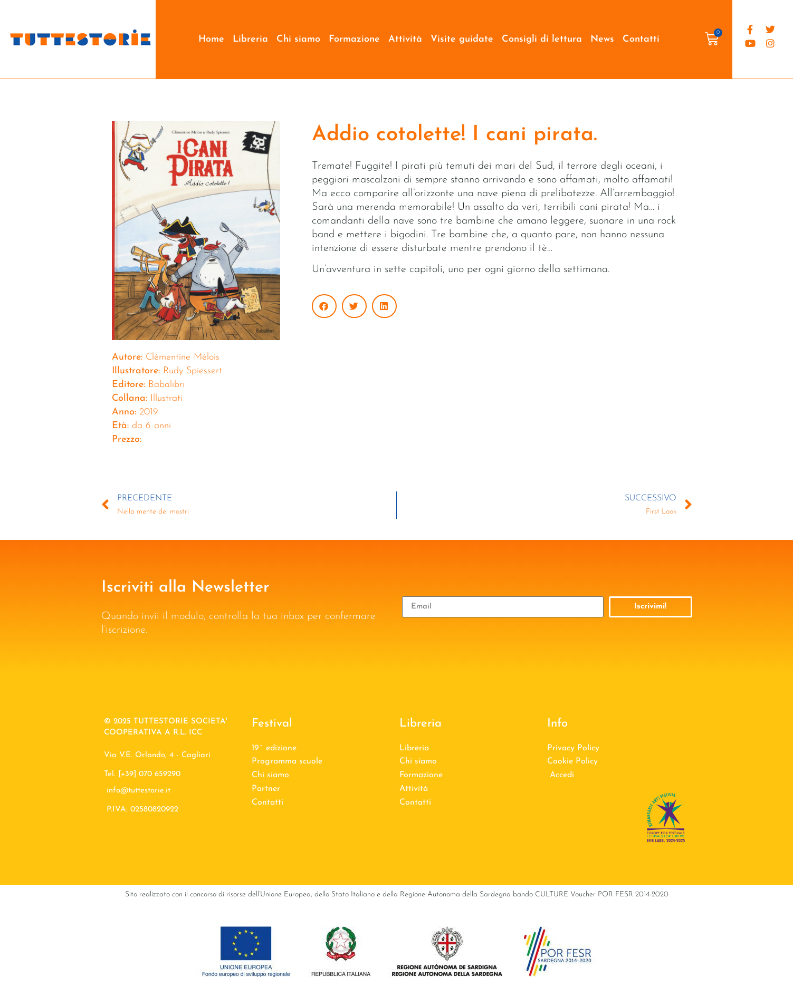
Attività (405, 39)
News (602, 39)
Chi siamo (298, 39)
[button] (324, 306)
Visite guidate (462, 39)
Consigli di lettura (542, 39)
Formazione (354, 39)
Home (211, 39)
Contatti (641, 39)
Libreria (250, 39)
